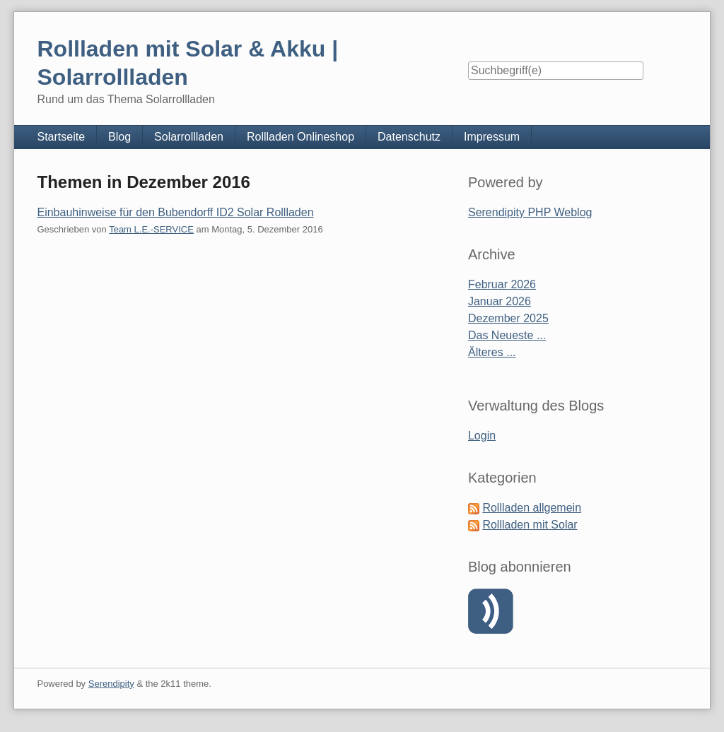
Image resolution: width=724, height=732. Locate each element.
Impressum (492, 137)
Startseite (61, 137)
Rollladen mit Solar (529, 525)
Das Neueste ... (507, 335)
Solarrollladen (188, 137)
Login (482, 436)
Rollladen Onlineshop (300, 137)
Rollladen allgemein (531, 508)
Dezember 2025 (508, 318)
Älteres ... (492, 352)
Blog (119, 137)
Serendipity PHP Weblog (530, 212)
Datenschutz (409, 137)
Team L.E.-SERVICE (151, 229)
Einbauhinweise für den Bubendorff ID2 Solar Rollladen (175, 212)
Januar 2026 (499, 301)
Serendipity (111, 683)
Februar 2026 (502, 284)
